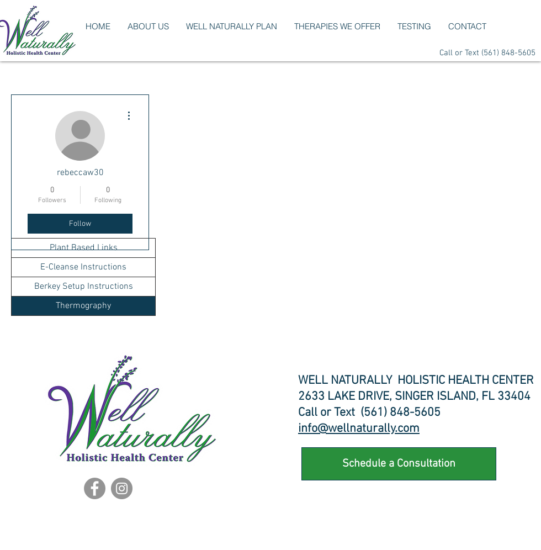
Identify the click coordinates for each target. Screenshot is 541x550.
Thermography (83, 305)
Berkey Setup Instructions (83, 286)
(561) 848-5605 (508, 53)
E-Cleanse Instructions (83, 267)
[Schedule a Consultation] (398, 463)
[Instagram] (121, 488)
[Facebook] (94, 488)
